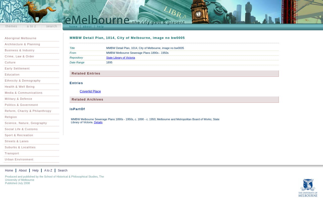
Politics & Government (21, 104)
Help (100, 26)
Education (12, 74)
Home (73, 26)
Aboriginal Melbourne (21, 38)
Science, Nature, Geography (26, 123)
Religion (11, 116)
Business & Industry (20, 50)
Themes (11, 26)
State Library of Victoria (120, 57)
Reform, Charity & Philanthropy (28, 110)
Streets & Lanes (17, 141)
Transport (12, 153)
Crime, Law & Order (19, 56)
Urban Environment (19, 159)
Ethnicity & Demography (23, 80)
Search (51, 26)
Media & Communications (24, 92)
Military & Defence (18, 98)
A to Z (31, 26)
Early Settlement (17, 68)
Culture (10, 62)
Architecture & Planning (22, 44)
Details (98, 122)
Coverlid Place (90, 91)
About (87, 26)
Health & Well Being (20, 86)
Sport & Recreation (19, 135)
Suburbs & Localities (20, 147)
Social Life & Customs (21, 129)
